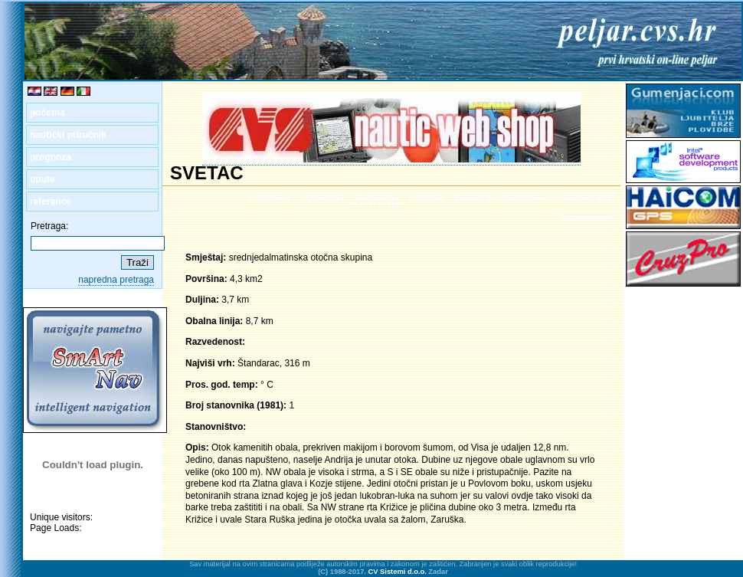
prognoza (50, 157)
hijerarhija (322, 197)
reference (50, 201)
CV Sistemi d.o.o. (397, 571)
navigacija (377, 197)
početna (47, 112)
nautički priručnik (68, 134)
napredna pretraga (116, 279)
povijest (426, 197)
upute (42, 179)
